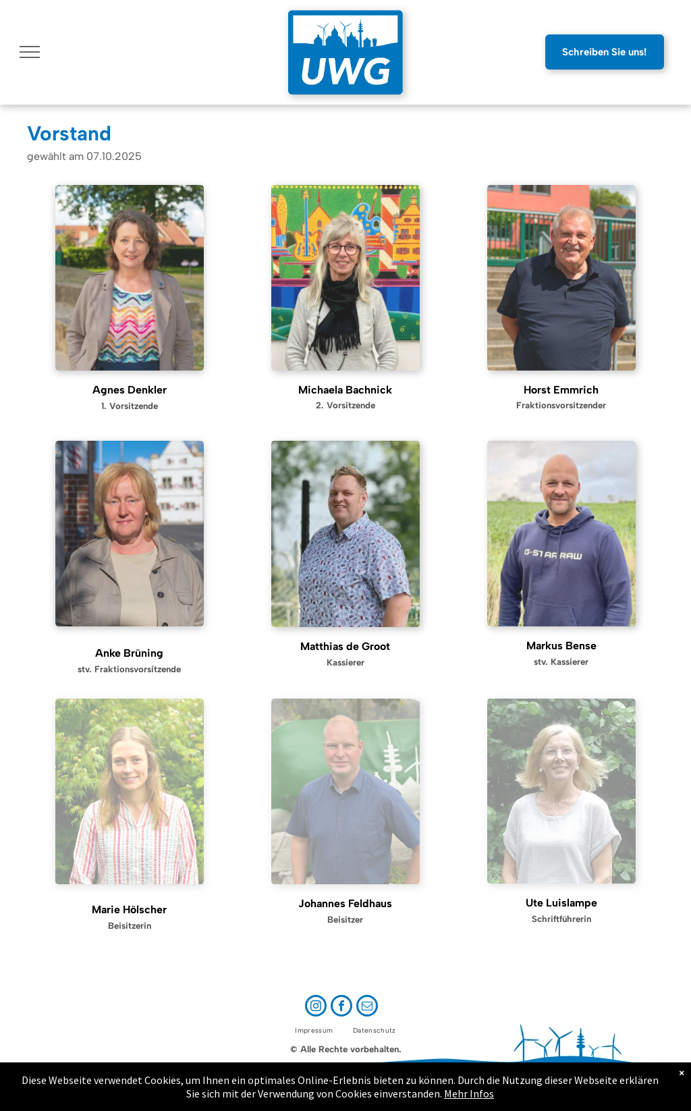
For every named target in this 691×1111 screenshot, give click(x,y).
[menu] (29, 52)
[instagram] (316, 1007)
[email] (367, 1007)
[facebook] (341, 1007)
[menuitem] (314, 1030)
